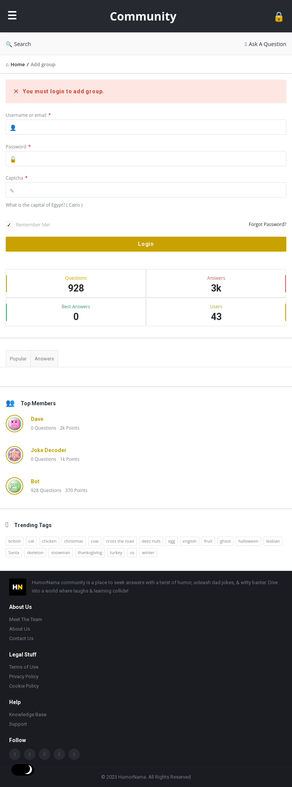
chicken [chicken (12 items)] (49, 541)
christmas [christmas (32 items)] (73, 541)
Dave (37, 419)
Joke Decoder (49, 450)
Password (18, 146)
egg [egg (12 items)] (171, 541)
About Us (19, 629)
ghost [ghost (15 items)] (225, 541)
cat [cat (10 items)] (31, 541)
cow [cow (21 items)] (94, 541)
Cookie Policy (24, 686)
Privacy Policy (23, 676)
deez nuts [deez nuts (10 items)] (151, 541)
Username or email (28, 115)
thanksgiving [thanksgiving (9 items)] (90, 552)
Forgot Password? (267, 224)
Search (18, 44)
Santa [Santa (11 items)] (13, 552)
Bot (35, 481)
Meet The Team (25, 619)
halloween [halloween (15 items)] (248, 541)
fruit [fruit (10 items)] (208, 541)
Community (143, 16)
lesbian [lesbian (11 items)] (273, 541)
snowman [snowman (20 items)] (60, 552)
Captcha (16, 178)
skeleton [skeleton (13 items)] (35, 552)
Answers (44, 359)
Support (18, 724)
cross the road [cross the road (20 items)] (120, 541)
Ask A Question (265, 44)
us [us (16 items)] (132, 552)
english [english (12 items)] (189, 541)
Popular (18, 359)
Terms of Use (23, 667)
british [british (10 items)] (14, 541)
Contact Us (21, 638)
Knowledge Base (27, 714)
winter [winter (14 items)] (148, 552)
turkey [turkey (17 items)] (116, 552)
